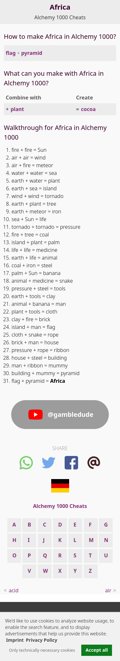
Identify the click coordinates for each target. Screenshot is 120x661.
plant (17, 109)
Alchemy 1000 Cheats (59, 17)
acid (14, 590)
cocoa (88, 109)
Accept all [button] (96, 650)
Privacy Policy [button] (41, 640)
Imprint (15, 640)
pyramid (31, 52)
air (108, 590)
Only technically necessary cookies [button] (42, 650)
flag (11, 52)
